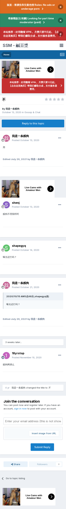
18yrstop (18, 353)
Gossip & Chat (32, 112)
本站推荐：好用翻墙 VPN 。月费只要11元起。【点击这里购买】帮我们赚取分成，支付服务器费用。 (31, 33)
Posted (25, 140)
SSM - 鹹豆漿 (15, 45)
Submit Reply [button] (42, 447)
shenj (16, 202)
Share (15, 464)
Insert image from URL (44, 433)
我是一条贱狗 (12, 108)
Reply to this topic (33, 123)
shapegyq (19, 245)
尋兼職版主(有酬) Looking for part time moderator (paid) (31, 20)
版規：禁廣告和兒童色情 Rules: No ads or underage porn (31, 6)
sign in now (20, 408)
